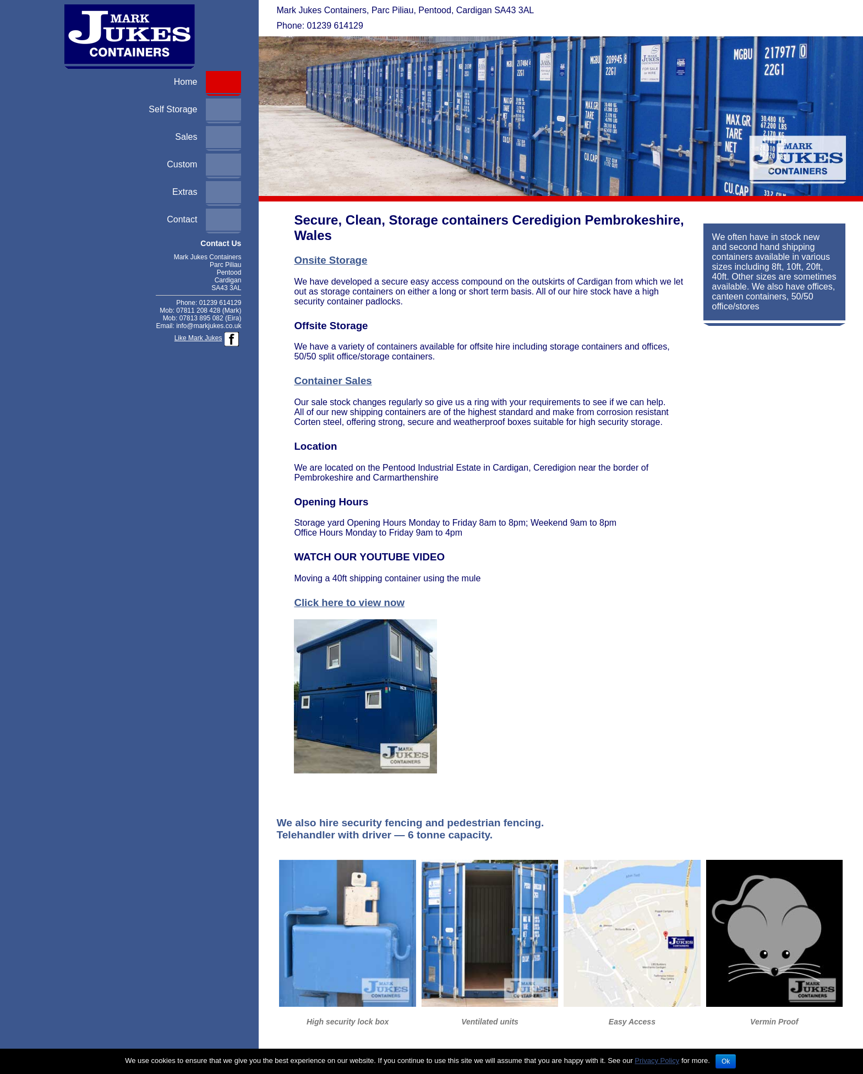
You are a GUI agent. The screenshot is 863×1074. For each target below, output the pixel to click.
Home (186, 81)
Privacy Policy (657, 1060)
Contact (182, 219)
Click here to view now (349, 602)
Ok (726, 1061)
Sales (186, 136)
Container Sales (333, 380)
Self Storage (173, 109)
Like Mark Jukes (198, 338)
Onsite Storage (330, 260)
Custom (182, 164)
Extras (184, 192)
